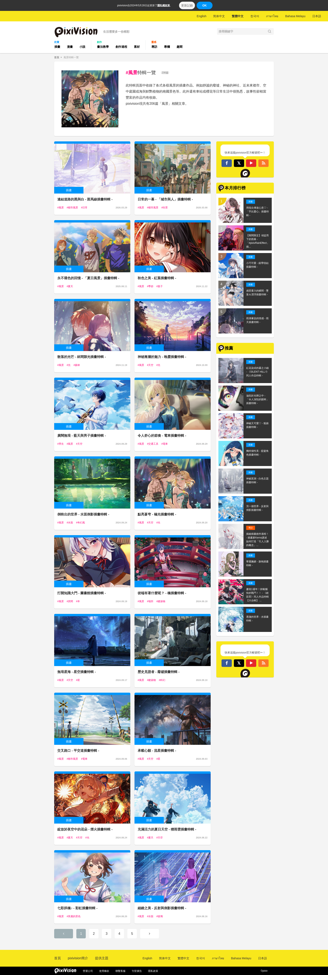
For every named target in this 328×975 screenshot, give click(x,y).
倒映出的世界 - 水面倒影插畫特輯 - (83, 514)
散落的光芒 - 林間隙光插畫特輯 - (81, 357)
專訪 (154, 46)
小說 (82, 46)
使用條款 (104, 971)
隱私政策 (153, 971)
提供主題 (101, 958)
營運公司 (88, 971)
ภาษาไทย (272, 16)
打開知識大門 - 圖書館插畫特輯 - (81, 593)
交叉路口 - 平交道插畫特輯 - (78, 750)
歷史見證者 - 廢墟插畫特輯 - (158, 672)
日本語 (316, 16)
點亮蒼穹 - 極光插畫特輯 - (157, 514)
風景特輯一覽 (71, 57)
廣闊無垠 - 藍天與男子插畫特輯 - (81, 435)
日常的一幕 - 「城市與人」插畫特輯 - (165, 199)
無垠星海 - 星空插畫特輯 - (76, 672)
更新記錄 (187, 5)
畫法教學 (103, 46)
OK (204, 5)
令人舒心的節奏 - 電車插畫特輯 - (162, 435)
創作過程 (121, 46)
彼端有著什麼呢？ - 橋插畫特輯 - (162, 593)
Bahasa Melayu (295, 16)
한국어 (254, 16)
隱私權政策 (163, 5)
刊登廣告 (137, 971)
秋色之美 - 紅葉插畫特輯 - (157, 278)
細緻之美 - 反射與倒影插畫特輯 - (162, 908)
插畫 (57, 46)
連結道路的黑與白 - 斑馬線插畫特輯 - (85, 199)
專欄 (167, 46)
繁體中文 (237, 16)
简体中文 (219, 16)
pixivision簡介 (78, 958)
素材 (137, 46)
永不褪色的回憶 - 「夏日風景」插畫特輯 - (88, 278)
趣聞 (179, 46)
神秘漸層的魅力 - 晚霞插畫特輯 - (162, 357)
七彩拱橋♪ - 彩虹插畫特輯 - (77, 908)
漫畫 (70, 46)
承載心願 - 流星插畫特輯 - (157, 750)
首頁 (56, 57)
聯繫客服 (120, 971)
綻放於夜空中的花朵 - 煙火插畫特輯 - (85, 829)
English (201, 16)
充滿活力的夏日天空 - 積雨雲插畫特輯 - (167, 829)
